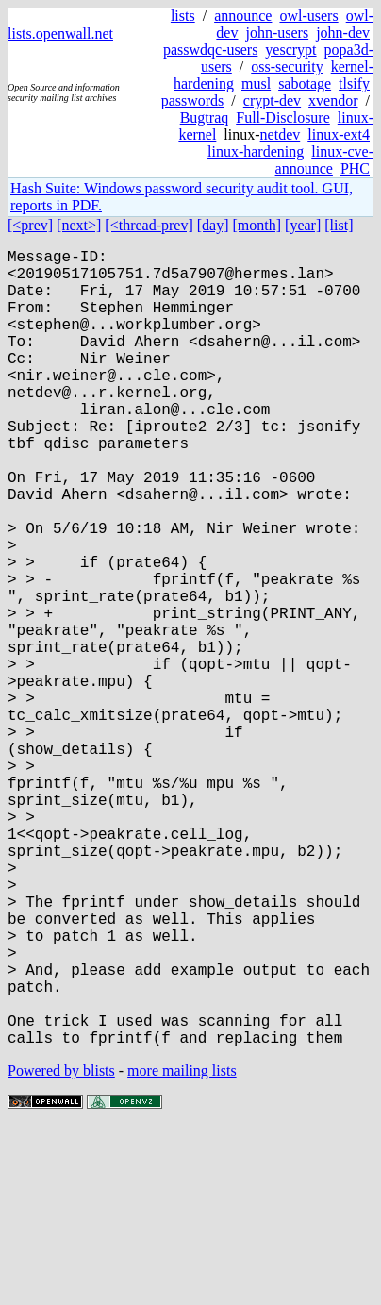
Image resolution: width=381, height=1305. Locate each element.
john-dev (343, 33)
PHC (355, 168)
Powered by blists (61, 1248)
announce (243, 16)
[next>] (79, 225)
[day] (213, 225)
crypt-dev (272, 100)
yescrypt (290, 50)
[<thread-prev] (148, 225)
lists (183, 16)
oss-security (287, 67)
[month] (257, 225)
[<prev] (30, 225)
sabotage (304, 83)
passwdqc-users (210, 50)
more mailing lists (182, 1248)
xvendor (332, 100)
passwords (192, 100)
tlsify (354, 83)
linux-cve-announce (324, 159)
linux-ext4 (338, 134)
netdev (280, 134)
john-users (276, 33)
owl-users (308, 16)
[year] (303, 225)
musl (256, 83)
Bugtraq (204, 117)
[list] (338, 225)
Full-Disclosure (283, 117)
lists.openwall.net (60, 33)
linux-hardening (255, 151)
